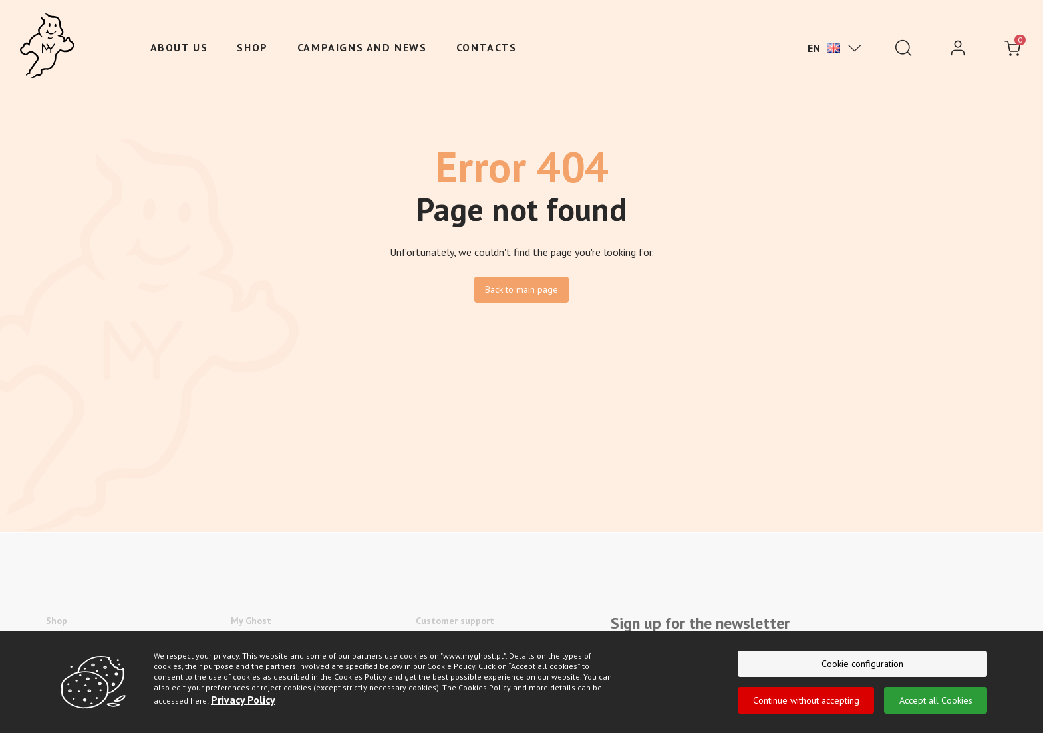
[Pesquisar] (903, 48)
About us (179, 47)
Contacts (486, 47)
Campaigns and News (362, 47)
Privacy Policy (243, 703)
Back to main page (521, 289)
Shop (252, 47)
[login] (957, 48)
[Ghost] (47, 46)
